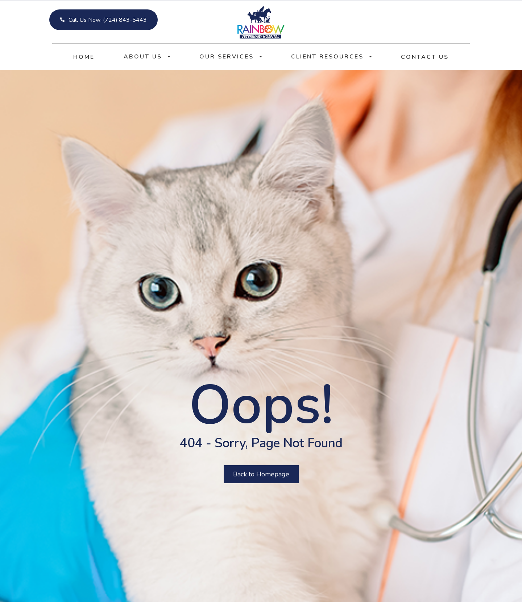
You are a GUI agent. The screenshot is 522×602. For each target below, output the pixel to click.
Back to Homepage (261, 474)
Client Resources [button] (331, 57)
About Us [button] (147, 57)
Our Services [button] (230, 57)
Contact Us (425, 57)
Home (84, 57)
